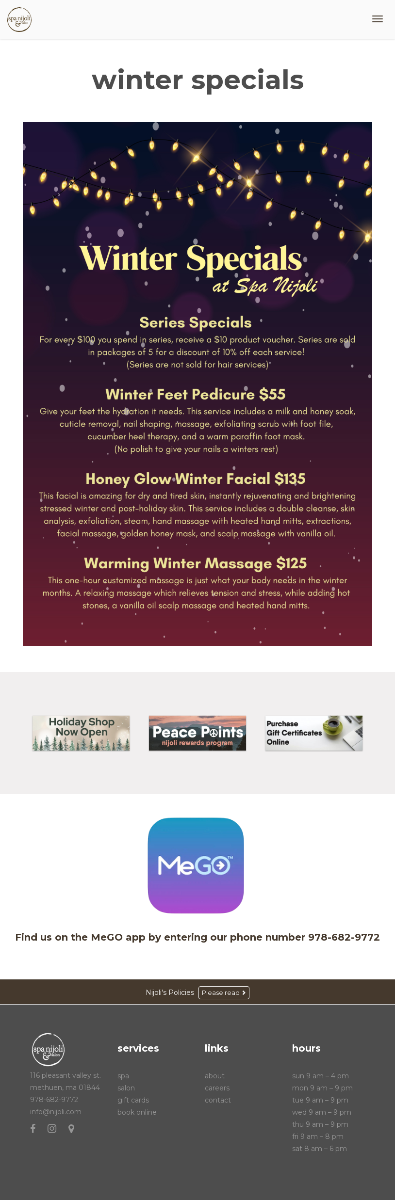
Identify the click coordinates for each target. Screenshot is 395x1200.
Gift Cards (133, 1100)
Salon (126, 1088)
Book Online (137, 1112)
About (215, 1076)
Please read (224, 992)
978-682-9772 (54, 1099)
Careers (217, 1088)
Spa (123, 1076)
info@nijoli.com (56, 1111)
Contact (218, 1100)
